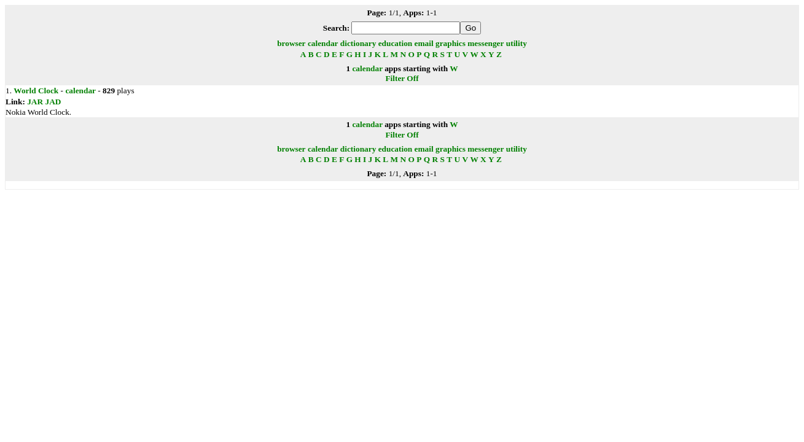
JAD (53, 101)
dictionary (358, 43)
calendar (323, 43)
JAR (35, 101)
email (424, 43)
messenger (485, 43)
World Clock (36, 90)
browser (291, 43)
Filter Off (401, 78)
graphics (450, 43)
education (395, 43)
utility (516, 43)
